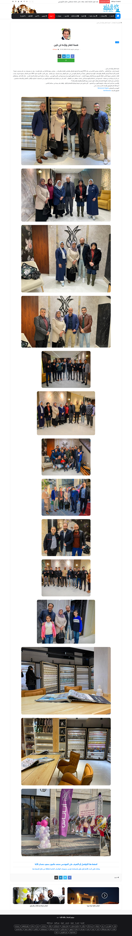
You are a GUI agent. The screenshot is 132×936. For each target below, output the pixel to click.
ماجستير (67, 923)
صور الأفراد (56, 923)
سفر (103, 926)
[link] (103, 88)
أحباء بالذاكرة (75, 16)
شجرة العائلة (50, 923)
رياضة (32, 926)
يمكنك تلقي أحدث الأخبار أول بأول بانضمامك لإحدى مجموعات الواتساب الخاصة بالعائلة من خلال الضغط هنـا (66, 869)
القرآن (30, 16)
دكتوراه (72, 923)
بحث (112, 16)
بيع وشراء (17, 926)
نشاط (76, 929)
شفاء (56, 932)
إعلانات (113, 23)
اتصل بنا (23, 16)
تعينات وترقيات (65, 926)
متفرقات (97, 926)
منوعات (59, 16)
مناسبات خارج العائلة (54, 929)
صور (67, 16)
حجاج (88, 929)
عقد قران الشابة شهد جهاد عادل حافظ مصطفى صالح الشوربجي (78, 1)
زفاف (115, 926)
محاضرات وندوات (75, 926)
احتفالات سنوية (28, 929)
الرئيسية (82, 923)
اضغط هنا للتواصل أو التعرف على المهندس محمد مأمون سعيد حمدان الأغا (66, 864)
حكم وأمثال (56, 926)
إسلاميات (43, 926)
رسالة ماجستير (19, 929)
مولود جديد (108, 926)
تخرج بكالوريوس (63, 932)
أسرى (37, 16)
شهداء (52, 16)
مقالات (83, 926)
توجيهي (44, 16)
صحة (37, 926)
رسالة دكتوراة (73, 932)
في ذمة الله (90, 926)
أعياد (98, 929)
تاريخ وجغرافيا (44, 929)
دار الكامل (36, 929)
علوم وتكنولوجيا (25, 926)
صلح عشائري (64, 929)
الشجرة (83, 16)
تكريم (93, 929)
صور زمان (82, 929)
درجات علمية (93, 16)
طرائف (49, 926)
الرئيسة (119, 23)
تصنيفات (104, 16)
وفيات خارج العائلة (105, 929)
